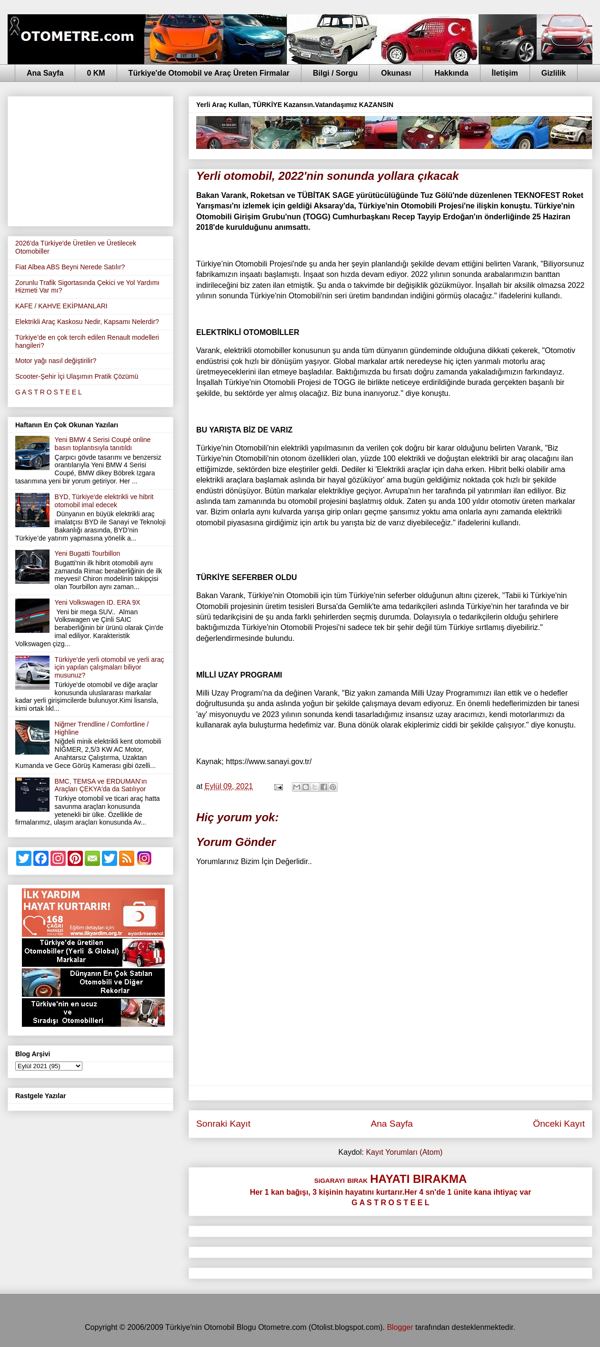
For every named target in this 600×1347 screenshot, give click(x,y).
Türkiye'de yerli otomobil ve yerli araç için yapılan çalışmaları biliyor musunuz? (109, 667)
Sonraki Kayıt (223, 1124)
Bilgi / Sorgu (335, 73)
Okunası (396, 73)
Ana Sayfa (45, 73)
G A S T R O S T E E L (48, 392)
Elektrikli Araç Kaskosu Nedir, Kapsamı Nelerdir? (87, 321)
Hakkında (451, 73)
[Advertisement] (90, 159)
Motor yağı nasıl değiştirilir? (55, 360)
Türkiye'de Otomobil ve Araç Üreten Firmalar (209, 73)
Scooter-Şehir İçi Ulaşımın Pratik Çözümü (76, 376)
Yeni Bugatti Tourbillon (87, 553)
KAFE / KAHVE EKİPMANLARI (61, 306)
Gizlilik (553, 73)
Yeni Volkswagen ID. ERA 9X (97, 602)
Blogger (400, 1327)
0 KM (96, 73)
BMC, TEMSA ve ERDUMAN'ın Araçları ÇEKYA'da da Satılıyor (101, 785)
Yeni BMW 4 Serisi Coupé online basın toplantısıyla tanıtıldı (103, 444)
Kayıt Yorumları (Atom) (404, 1152)
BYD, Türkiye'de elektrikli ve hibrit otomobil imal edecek (104, 501)
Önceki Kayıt (559, 1124)
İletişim (505, 73)
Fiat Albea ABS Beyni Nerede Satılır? (70, 267)
